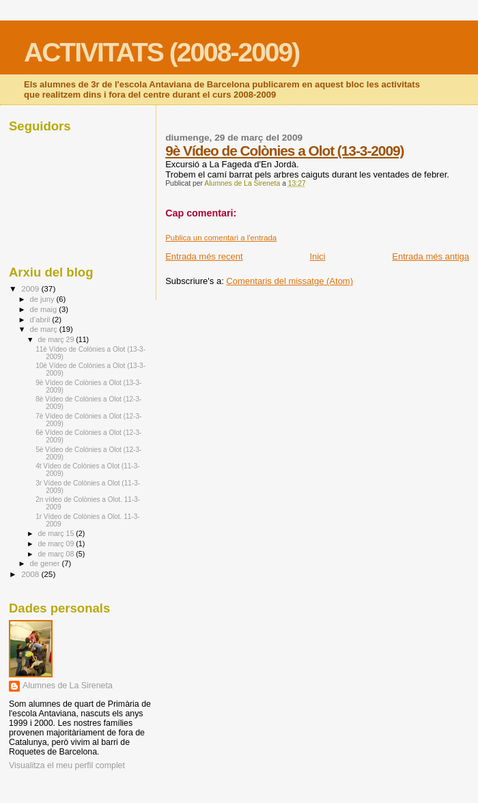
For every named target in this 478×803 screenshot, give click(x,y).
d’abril (41, 319)
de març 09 (57, 543)
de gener (46, 563)
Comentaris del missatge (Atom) (289, 281)
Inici (317, 256)
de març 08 (57, 554)
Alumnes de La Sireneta (68, 685)
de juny (43, 299)
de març (44, 329)
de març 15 (57, 533)
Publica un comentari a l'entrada (221, 238)
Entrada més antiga (430, 256)
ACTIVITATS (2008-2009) (161, 52)
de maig (44, 309)
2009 (31, 288)
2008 (31, 573)
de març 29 (57, 339)
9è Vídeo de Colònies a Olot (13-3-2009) (284, 150)
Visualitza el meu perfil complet (67, 765)
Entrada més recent (203, 256)
